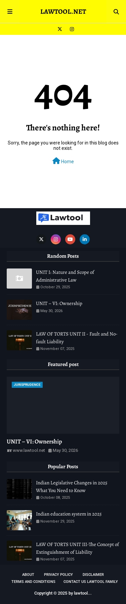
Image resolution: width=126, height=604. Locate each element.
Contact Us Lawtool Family (91, 582)
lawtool (81, 593)
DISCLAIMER (93, 574)
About (28, 574)
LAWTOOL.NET (63, 11)
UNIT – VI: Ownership (59, 303)
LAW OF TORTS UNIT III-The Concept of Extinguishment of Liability (77, 548)
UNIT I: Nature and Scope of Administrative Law (65, 276)
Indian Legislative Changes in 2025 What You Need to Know (71, 486)
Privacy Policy (58, 574)
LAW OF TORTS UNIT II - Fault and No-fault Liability (77, 337)
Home (63, 161)
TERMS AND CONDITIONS (33, 582)
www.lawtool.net (29, 450)
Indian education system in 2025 (68, 513)
